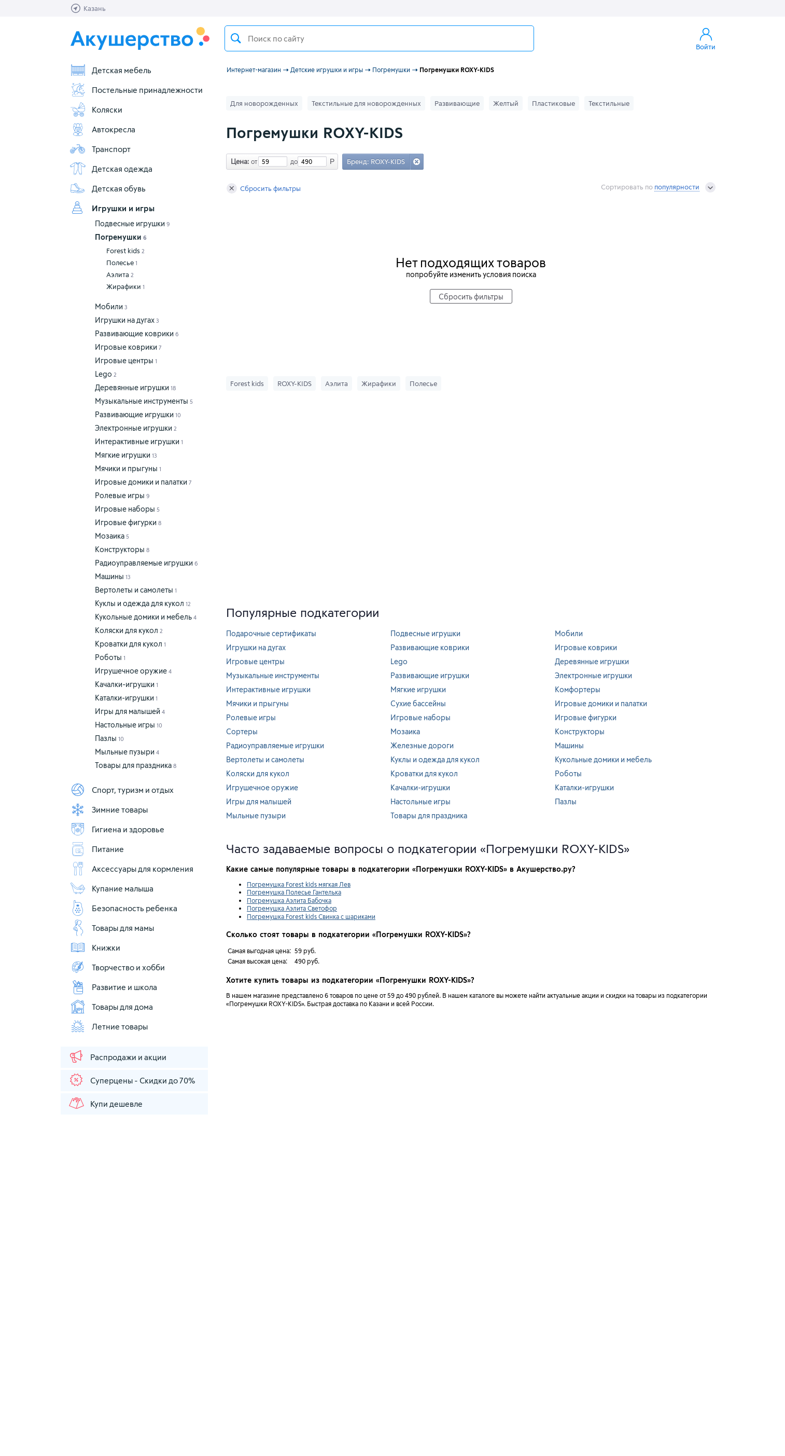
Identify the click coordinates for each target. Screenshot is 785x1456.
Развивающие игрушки (138, 414)
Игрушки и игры (112, 208)
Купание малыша (111, 888)
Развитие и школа (113, 987)
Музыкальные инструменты (144, 400)
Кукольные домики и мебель (146, 616)
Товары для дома (111, 1006)
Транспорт (100, 149)
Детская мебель (110, 70)
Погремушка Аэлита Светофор (292, 908)
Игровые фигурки (128, 522)
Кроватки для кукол (130, 643)
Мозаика (112, 535)
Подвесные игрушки (132, 223)
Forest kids (125, 250)
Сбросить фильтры (264, 188)
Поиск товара (236, 38)
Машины (113, 576)
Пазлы (109, 738)
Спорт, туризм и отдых (121, 789)
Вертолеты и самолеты (136, 589)
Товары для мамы (111, 927)
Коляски (95, 109)
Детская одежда (110, 168)
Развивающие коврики (137, 333)
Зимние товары (108, 809)
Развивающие (457, 103)
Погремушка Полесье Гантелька (294, 892)
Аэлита (120, 274)
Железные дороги (422, 745)
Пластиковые (553, 103)
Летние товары (108, 1026)
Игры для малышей (130, 711)
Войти (706, 38)
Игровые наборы (127, 508)
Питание (96, 849)
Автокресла (102, 129)
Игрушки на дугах (127, 319)
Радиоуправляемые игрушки (146, 562)
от (253, 161)
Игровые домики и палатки (143, 481)
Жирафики (125, 286)
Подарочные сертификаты (271, 633)
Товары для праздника (135, 765)
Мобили (111, 306)
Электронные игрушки (136, 427)
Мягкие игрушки (126, 454)
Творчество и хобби (117, 967)
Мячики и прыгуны (128, 468)
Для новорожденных (264, 103)
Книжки (94, 947)
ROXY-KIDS (294, 383)
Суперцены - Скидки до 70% (131, 1080)
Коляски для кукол (129, 630)
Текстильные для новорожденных (366, 103)
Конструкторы (122, 549)
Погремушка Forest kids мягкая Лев (299, 884)
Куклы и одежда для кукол (143, 603)
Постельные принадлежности (136, 89)
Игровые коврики (128, 346)
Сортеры (242, 731)
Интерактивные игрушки (139, 441)
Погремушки (121, 236)
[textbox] (379, 38)
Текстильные (608, 103)
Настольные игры (128, 724)
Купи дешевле (105, 1103)
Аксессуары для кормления (131, 868)
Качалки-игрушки (126, 684)
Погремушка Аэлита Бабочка (289, 900)
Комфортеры (577, 689)
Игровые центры (126, 360)
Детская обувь (107, 188)
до (292, 161)
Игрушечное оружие (133, 670)
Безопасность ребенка (123, 908)
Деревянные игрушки (135, 387)
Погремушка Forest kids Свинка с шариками (311, 916)
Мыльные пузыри (127, 751)
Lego (106, 373)
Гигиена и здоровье (116, 829)
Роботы (110, 657)
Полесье (121, 262)
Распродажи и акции (117, 1056)
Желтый (505, 103)
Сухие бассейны (418, 703)
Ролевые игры (122, 495)
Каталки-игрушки (126, 697)
